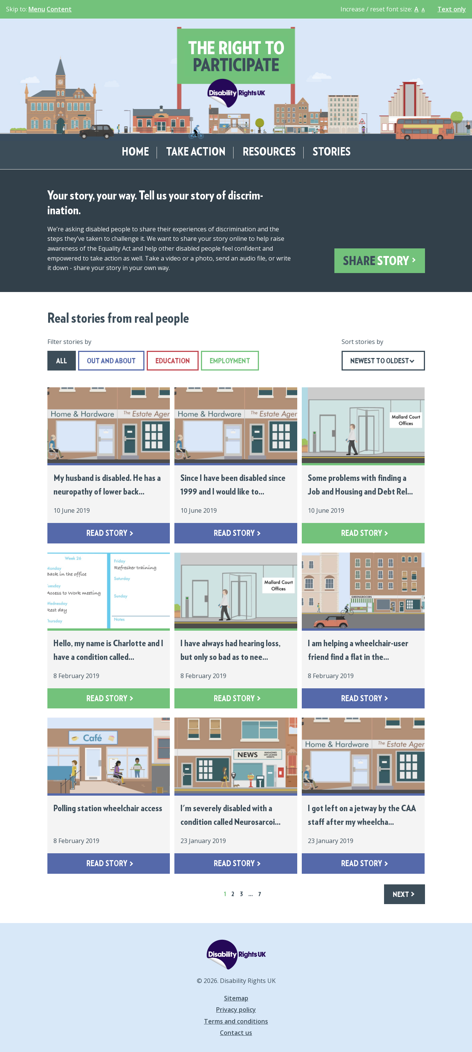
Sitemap (236, 998)
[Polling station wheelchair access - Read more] (108, 796)
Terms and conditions (236, 1021)
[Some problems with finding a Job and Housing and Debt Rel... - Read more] (363, 465)
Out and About (107, 361)
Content (59, 9)
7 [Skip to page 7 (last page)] (259, 894)
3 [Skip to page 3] (241, 894)
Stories (332, 152)
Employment (225, 361)
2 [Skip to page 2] (232, 894)
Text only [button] (452, 9)
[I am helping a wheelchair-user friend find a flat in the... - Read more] (363, 631)
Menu (36, 9)
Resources (269, 152)
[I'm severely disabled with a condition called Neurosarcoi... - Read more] (235, 796)
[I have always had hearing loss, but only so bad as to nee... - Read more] (235, 631)
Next (401, 894)
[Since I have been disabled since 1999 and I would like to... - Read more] (235, 465)
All (57, 361)
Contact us (236, 1032)
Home (135, 152)
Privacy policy (236, 1009)
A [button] (416, 9)
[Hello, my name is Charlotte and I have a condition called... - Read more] (108, 631)
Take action (196, 152)
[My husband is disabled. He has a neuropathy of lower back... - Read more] (108, 465)
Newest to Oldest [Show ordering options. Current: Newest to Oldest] (379, 361)
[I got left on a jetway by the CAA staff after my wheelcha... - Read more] (363, 796)
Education (168, 361)
